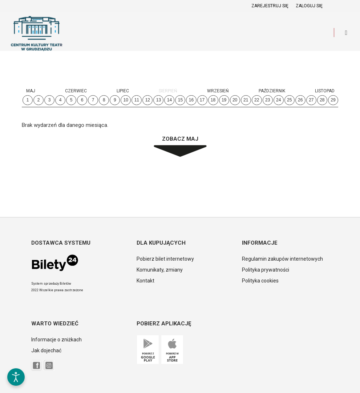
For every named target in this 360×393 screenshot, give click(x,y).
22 (256, 100)
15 (180, 100)
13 (158, 100)
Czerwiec (76, 90)
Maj (30, 90)
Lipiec (123, 90)
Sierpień (168, 90)
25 (289, 100)
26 (300, 100)
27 (311, 100)
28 (322, 100)
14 (169, 100)
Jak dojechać (46, 350)
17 (202, 100)
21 (245, 100)
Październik (272, 90)
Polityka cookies (260, 281)
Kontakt (145, 281)
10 (126, 100)
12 (147, 100)
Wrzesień (218, 90)
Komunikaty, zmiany (160, 270)
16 (191, 100)
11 (136, 100)
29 (333, 100)
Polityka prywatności (265, 270)
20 (234, 100)
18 (213, 100)
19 (224, 100)
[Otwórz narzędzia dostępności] (16, 377)
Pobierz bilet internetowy (165, 259)
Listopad (325, 90)
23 (267, 100)
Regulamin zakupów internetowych (282, 259)
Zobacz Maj (180, 139)
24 (278, 100)
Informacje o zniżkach (56, 339)
